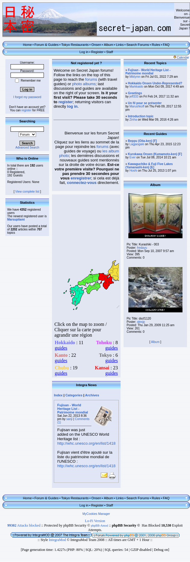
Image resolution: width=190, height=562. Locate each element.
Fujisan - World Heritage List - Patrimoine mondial (72, 408)
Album (108, 45)
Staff (109, 52)
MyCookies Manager (96, 513)
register (26, 110)
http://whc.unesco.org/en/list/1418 (86, 443)
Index (58, 395)
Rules (156, 45)
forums (91, 79)
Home (27, 45)
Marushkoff (137, 106)
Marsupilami (16, 219)
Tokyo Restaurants (75, 45)
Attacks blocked (23, 525)
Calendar (181, 57)
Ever (133, 157)
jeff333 (134, 96)
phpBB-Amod (99, 525)
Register (97, 52)
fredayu (142, 247)
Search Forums (137, 45)
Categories (73, 395)
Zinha (133, 119)
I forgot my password (27, 97)
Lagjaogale (137, 144)
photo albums (84, 84)
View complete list (27, 191)
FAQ (166, 45)
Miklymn (135, 76)
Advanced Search (27, 147)
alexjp (141, 321)
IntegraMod (58, 540)
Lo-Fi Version (95, 521)
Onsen (96, 45)
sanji (69, 419)
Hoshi (133, 170)
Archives (92, 395)
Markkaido (136, 86)
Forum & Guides (47, 45)
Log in (83, 52)
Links (120, 45)
